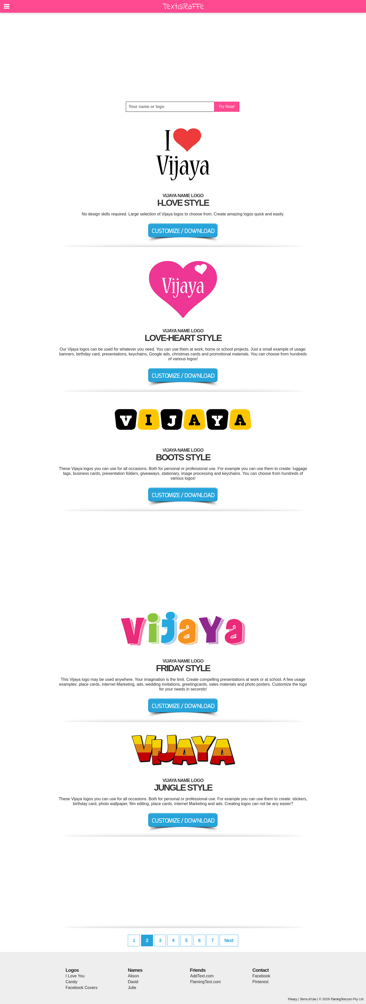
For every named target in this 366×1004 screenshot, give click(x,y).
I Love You (75, 976)
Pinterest (260, 982)
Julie (132, 987)
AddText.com (202, 976)
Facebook (261, 976)
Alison (133, 976)
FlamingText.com (205, 982)
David (133, 982)
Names (135, 970)
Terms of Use (308, 999)
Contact (260, 970)
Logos (72, 970)
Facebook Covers (81, 987)
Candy (71, 982)
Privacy (292, 999)
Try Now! (227, 106)
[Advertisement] (183, 57)
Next (228, 940)
